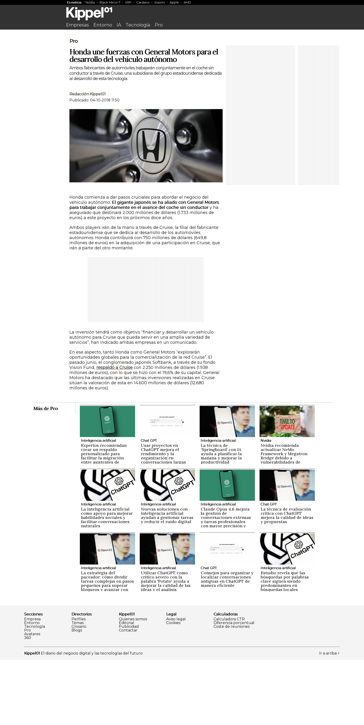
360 (27, 703)
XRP (128, 2)
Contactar (128, 695)
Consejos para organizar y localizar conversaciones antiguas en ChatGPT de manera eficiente (227, 644)
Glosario (79, 692)
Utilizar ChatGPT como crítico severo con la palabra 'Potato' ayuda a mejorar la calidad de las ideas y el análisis (166, 646)
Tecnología (138, 25)
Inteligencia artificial (98, 505)
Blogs (77, 695)
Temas (78, 688)
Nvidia (90, 2)
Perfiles (79, 684)
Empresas (77, 25)
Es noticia (74, 2)
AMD (187, 2)
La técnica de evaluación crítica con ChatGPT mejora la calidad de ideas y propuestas (287, 580)
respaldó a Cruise (114, 432)
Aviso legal (176, 684)
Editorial (126, 688)
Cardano (143, 2)
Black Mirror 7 (110, 2)
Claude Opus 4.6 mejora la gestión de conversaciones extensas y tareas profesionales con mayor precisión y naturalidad (226, 584)
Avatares (32, 699)
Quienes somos (133, 684)
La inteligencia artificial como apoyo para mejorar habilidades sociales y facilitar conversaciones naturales (107, 582)
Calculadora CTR (229, 684)
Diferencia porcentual (234, 688)
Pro (159, 25)
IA (119, 25)
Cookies (173, 688)
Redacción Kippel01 (87, 159)
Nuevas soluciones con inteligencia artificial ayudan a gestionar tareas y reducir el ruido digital (167, 580)
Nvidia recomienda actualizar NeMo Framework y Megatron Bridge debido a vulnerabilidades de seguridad (284, 521)
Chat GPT (149, 505)
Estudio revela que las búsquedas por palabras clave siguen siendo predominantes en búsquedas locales (285, 646)
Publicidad (129, 692)
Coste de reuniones (232, 692)
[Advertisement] (182, 66)
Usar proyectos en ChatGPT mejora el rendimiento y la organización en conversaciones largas (163, 519)
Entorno (102, 25)
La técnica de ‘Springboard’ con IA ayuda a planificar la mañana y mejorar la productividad (221, 519)
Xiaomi (159, 2)
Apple (174, 2)
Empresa (32, 684)
